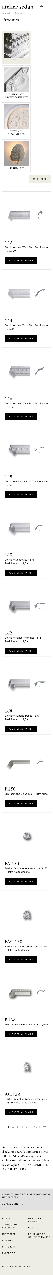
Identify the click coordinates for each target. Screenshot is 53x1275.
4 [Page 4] (22, 1126)
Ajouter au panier (21, 260)
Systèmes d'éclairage (16, 132)
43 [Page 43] (40, 1126)
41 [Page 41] (31, 1126)
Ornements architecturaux (16, 95)
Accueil (6, 13)
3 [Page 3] (17, 1126)
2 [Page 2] (13, 1126)
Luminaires (16, 168)
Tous (16, 60)
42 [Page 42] (35, 1126)
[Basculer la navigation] (49, 7)
